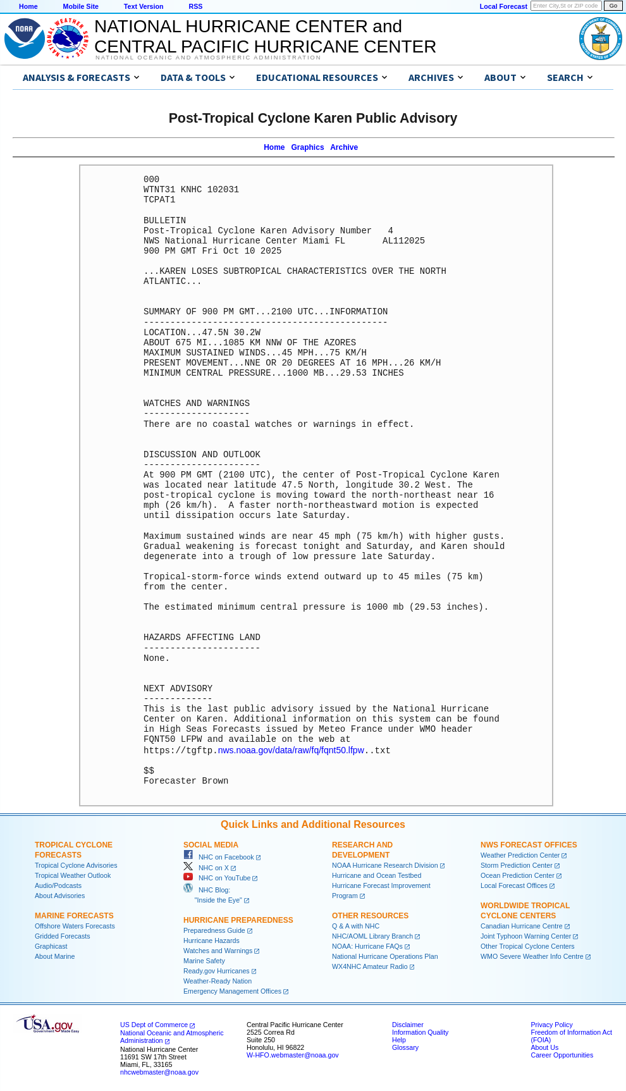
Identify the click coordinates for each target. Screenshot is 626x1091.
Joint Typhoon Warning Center (526, 935)
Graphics (308, 147)
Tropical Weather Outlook (73, 874)
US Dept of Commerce (154, 1024)
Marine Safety (204, 960)
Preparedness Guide (214, 930)
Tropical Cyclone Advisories (76, 864)
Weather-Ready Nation (217, 980)
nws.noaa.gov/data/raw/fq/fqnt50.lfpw (291, 750)
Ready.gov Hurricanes (216, 970)
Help (399, 1039)
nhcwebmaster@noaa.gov (159, 1071)
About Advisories (60, 895)
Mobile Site (81, 6)
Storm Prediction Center (517, 864)
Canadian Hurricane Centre (522, 925)
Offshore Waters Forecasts (75, 925)
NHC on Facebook (218, 856)
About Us (544, 1047)
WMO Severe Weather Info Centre (532, 955)
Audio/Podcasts (58, 885)
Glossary (405, 1047)
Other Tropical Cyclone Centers (528, 945)
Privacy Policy (551, 1024)
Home (28, 6)
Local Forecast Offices (514, 885)
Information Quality (420, 1031)
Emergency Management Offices (232, 990)
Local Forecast (503, 6)
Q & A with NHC (355, 925)
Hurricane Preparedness (238, 919)
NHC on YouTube (216, 877)
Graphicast (51, 945)
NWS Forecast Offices (529, 844)
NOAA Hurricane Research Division (385, 864)
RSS (195, 6)
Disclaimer (408, 1024)
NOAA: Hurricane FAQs (367, 945)
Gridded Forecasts (62, 935)
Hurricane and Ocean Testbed (376, 874)
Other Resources (370, 915)
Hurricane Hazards (211, 940)
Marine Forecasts (74, 915)
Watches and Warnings (217, 950)
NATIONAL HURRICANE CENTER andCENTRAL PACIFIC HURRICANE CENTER (265, 36)
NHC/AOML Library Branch (372, 935)
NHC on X (206, 867)
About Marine (55, 955)
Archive (344, 147)
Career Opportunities (562, 1054)
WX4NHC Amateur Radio (370, 966)
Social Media (210, 844)
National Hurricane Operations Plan (385, 955)
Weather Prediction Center (520, 854)
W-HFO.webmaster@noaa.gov (293, 1054)
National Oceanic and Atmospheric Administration (208, 57)
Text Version (144, 6)
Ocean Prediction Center (518, 874)
